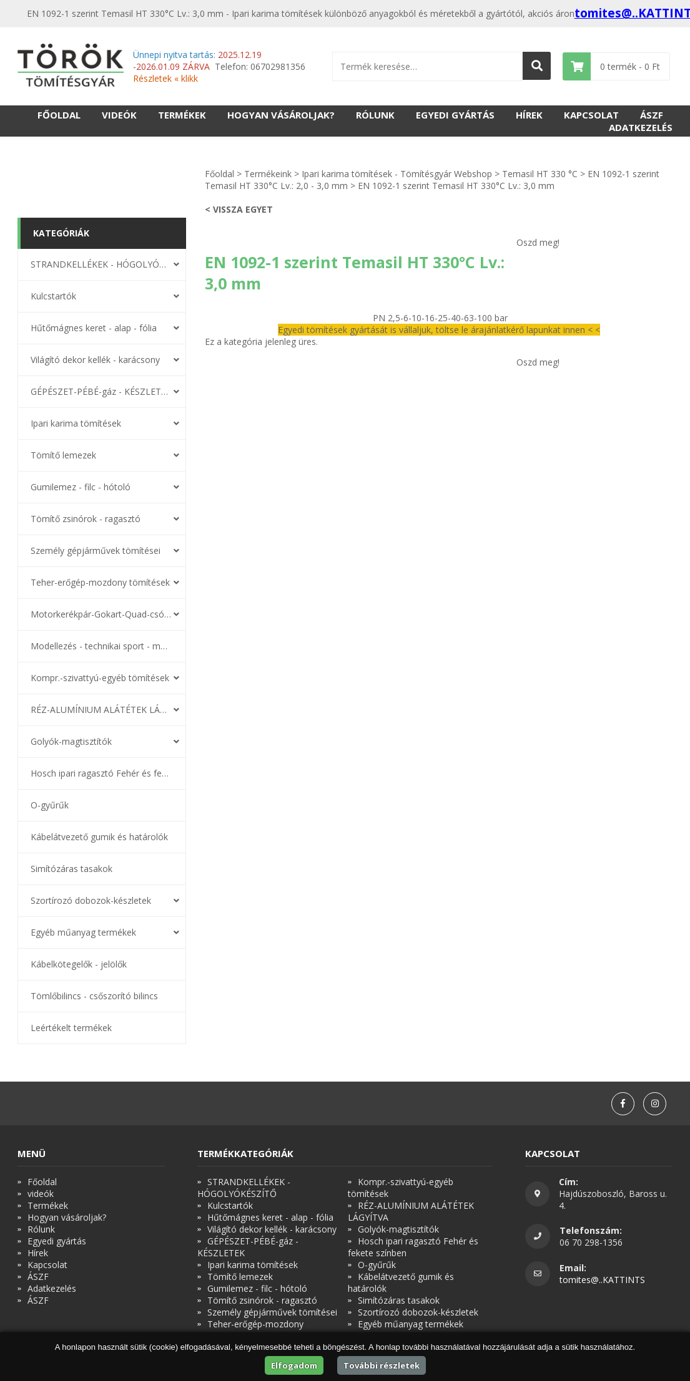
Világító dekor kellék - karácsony (95, 360)
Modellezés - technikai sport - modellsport (101, 646)
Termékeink (268, 174)
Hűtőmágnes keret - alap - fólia (94, 328)
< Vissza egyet (239, 209)
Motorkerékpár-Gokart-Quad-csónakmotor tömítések (101, 614)
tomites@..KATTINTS (602, 1280)
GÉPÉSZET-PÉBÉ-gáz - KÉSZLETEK (101, 391)
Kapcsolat (591, 115)
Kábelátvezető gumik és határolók (99, 837)
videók (119, 115)
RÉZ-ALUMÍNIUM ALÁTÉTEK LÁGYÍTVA (101, 709)
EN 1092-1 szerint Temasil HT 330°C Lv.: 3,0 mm (456, 185)
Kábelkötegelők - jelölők (79, 964)
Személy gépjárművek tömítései (95, 550)
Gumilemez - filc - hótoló (81, 487)
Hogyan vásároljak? (281, 115)
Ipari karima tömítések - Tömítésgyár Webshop (397, 174)
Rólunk (375, 115)
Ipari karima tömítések (76, 423)
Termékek (182, 115)
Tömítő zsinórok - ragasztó (85, 519)
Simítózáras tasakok (71, 869)
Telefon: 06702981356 (219, 66)
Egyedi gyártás (455, 115)
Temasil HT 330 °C (540, 174)
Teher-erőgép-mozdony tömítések (100, 582)
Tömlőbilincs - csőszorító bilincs (94, 996)
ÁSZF (651, 115)
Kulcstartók (53, 296)
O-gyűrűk (50, 805)
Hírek (529, 115)
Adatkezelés (641, 127)
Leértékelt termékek (71, 1028)
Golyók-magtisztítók (71, 741)
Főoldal (59, 115)
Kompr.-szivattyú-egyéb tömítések (100, 678)
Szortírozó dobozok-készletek (91, 900)
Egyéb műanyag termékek (83, 932)
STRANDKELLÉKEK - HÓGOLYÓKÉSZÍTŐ (101, 264)
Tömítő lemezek (63, 455)
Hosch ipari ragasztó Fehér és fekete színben (101, 773)
